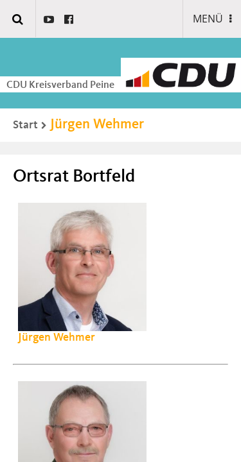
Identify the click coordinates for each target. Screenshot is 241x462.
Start (25, 125)
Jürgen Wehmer (97, 124)
